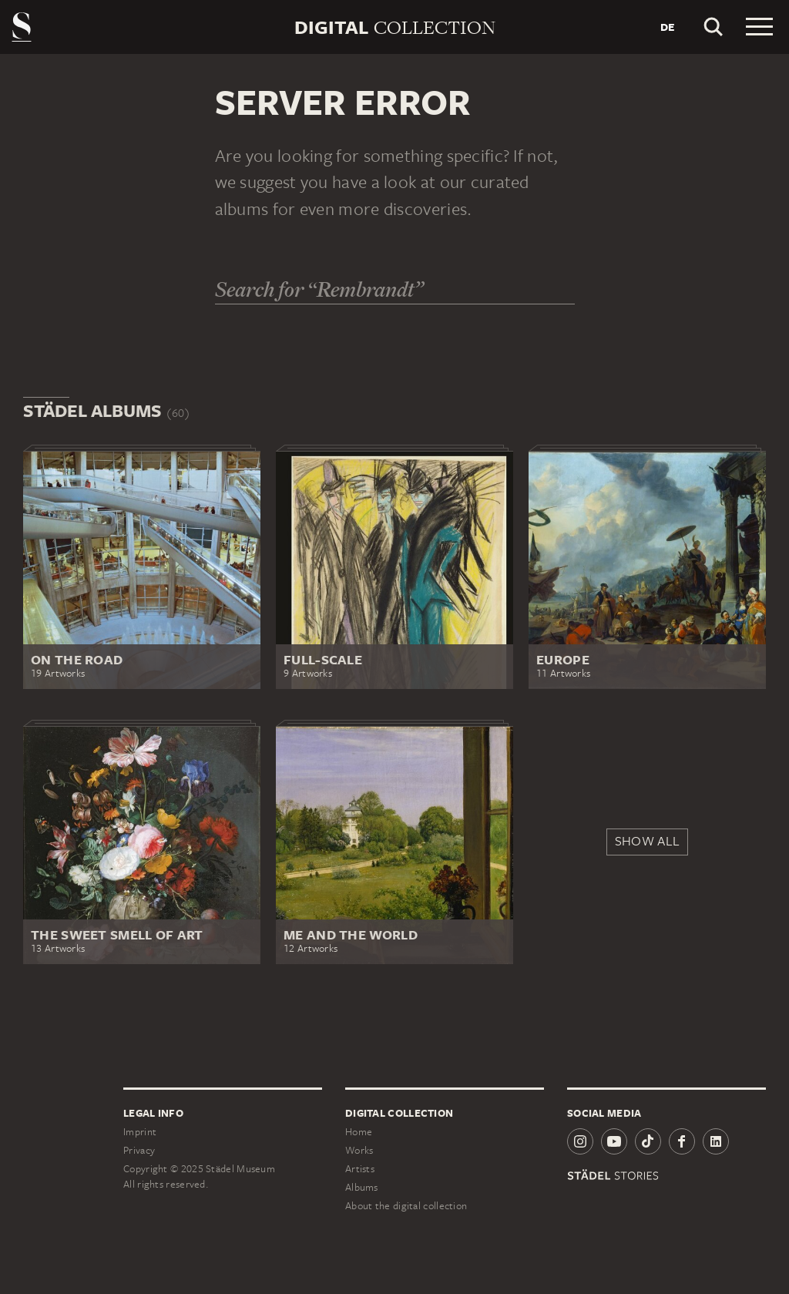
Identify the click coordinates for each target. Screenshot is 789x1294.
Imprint (139, 1131)
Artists (359, 1168)
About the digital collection (406, 1205)
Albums (361, 1187)
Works (359, 1150)
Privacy (139, 1150)
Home (358, 1131)
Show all (647, 840)
